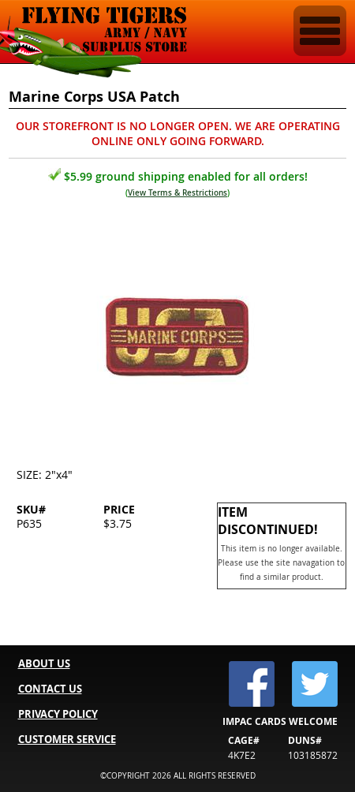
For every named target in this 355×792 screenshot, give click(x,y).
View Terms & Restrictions (177, 193)
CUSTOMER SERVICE (67, 739)
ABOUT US (44, 663)
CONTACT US (50, 689)
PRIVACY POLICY (58, 714)
